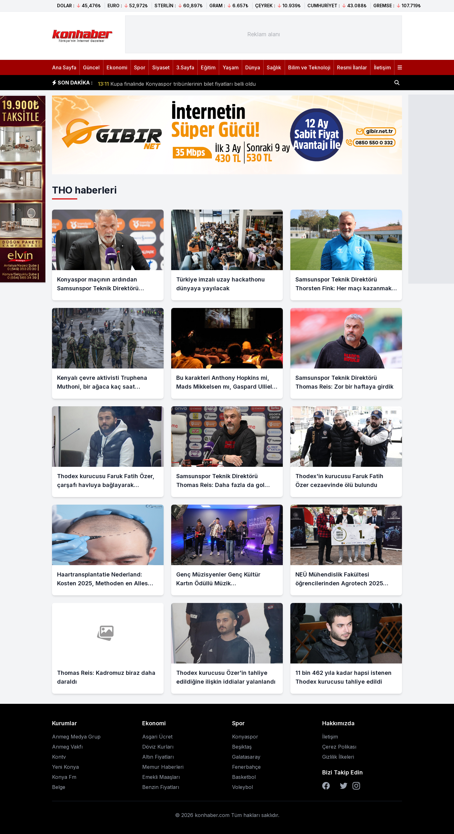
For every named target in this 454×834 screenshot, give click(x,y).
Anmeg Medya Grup (76, 736)
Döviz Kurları (157, 747)
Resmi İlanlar (352, 67)
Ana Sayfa (64, 67)
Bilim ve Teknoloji (309, 67)
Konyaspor (245, 736)
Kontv (59, 757)
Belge (58, 787)
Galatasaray (246, 757)
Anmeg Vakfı (67, 747)
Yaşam (231, 67)
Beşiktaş (242, 747)
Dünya (252, 67)
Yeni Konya (65, 767)
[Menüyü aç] (400, 67)
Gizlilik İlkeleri (338, 757)
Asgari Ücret (157, 736)
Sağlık (274, 67)
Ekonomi (117, 67)
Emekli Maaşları (161, 777)
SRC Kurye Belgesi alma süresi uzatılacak (154, 82)
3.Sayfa (185, 67)
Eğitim (208, 67)
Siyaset (161, 67)
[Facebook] (326, 786)
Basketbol (244, 777)
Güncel (91, 67)
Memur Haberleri (162, 767)
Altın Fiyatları (158, 757)
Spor (139, 67)
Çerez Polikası (339, 747)
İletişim (382, 67)
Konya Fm (64, 777)
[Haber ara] (397, 82)
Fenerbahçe (246, 767)
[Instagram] (356, 786)
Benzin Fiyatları (160, 787)
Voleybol (242, 787)
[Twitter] (343, 786)
